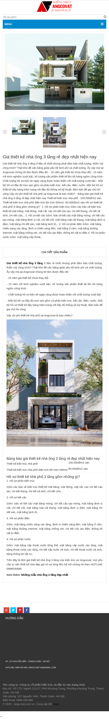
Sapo (56, 703)
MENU (8, 24)
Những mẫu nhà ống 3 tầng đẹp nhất (44, 574)
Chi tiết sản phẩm (55, 252)
